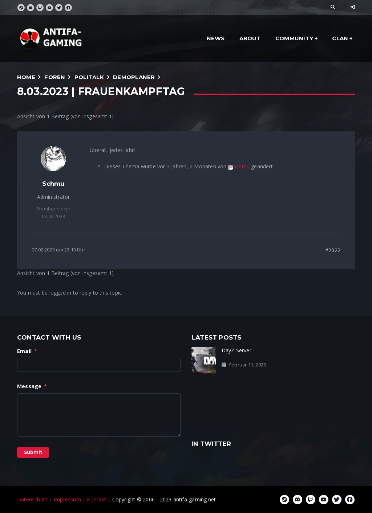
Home (26, 77)
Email (27, 351)
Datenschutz (32, 499)
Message (32, 386)
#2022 (332, 250)
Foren (54, 77)
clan (340, 38)
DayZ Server (236, 350)
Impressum (67, 499)
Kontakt (96, 499)
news (216, 38)
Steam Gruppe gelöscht (323, 354)
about (250, 38)
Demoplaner (134, 77)
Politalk (89, 77)
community (294, 38)
